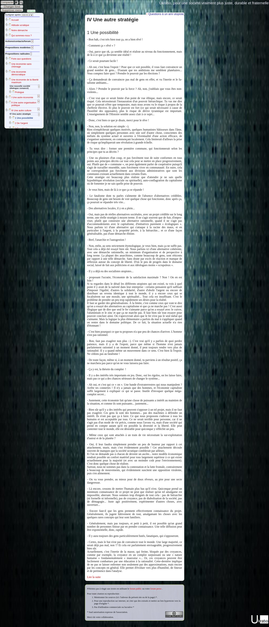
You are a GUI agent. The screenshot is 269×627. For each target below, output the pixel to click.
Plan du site (134, 625)
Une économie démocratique (18, 73)
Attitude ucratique (20, 25)
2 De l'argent (21, 123)
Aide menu (31, 11)
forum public (136, 588)
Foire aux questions (21, 58)
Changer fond (12, 6)
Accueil (15, 20)
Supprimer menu (12, 10)
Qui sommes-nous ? (21, 35)
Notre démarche (19, 30)
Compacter (7, 2)
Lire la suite (94, 577)
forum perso (155, 588)
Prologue (19, 92)
